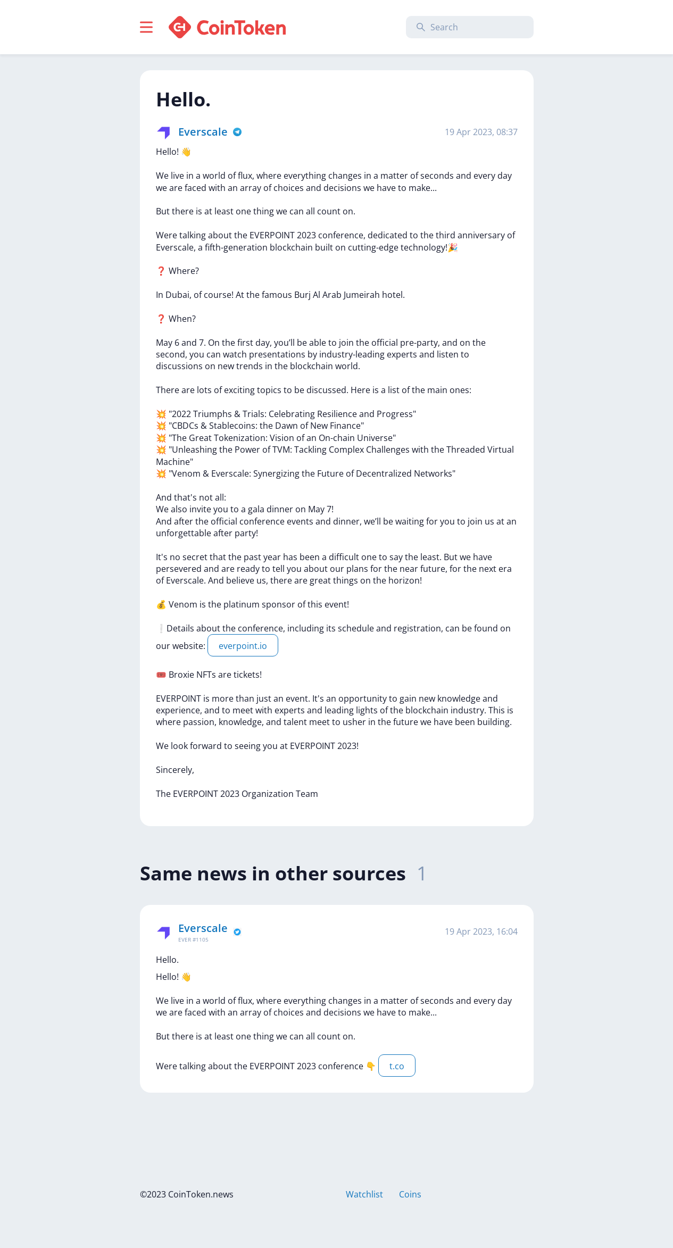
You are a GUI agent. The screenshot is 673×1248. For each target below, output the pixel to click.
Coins (410, 1194)
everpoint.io (243, 646)
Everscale (203, 131)
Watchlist (364, 1194)
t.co (396, 1066)
